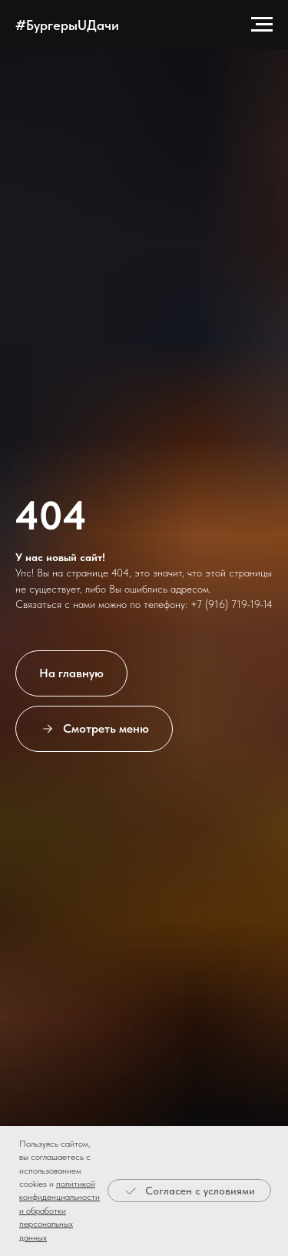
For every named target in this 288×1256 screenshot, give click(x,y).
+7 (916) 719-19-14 (231, 604)
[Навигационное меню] (262, 24)
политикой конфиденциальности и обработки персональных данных (59, 1210)
